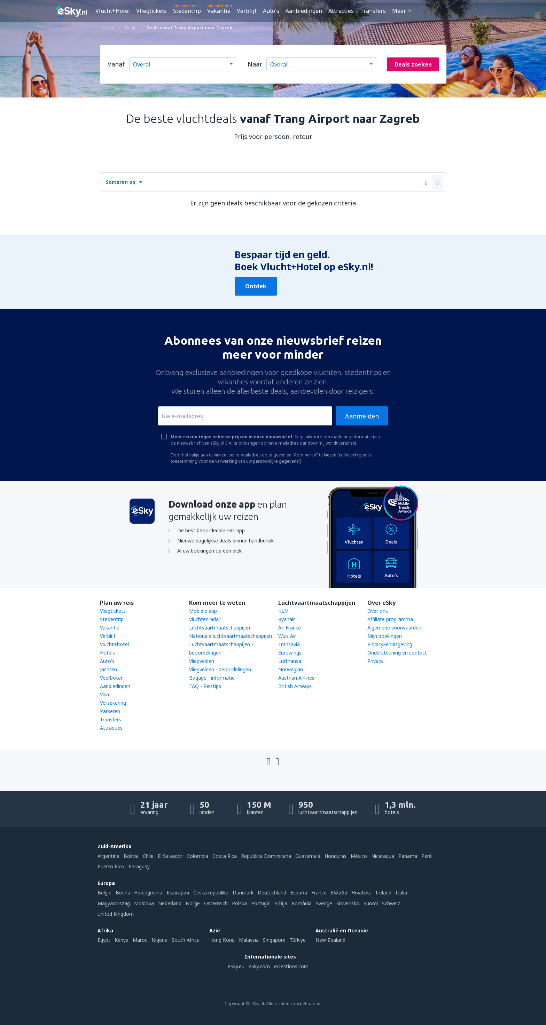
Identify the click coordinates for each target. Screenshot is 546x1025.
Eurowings (290, 652)
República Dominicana (266, 856)
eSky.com (259, 966)
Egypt (104, 940)
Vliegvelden (201, 661)
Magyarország (114, 903)
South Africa (186, 940)
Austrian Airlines (296, 677)
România (301, 903)
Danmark (243, 892)
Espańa (298, 892)
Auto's (271, 11)
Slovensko (347, 903)
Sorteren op (120, 182)
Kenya (121, 940)
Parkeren (110, 711)
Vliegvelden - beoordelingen (220, 669)
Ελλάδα (339, 892)
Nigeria (159, 940)
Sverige (324, 903)
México (359, 856)
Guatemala (307, 856)
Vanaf (116, 64)
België (104, 892)
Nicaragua (382, 856)
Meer (399, 11)
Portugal (261, 903)
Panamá (407, 856)
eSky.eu (236, 966)
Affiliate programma (390, 619)
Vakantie (219, 11)
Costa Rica (224, 856)
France (319, 892)
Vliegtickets (151, 11)
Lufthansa (289, 661)
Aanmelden (362, 416)
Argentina (108, 856)
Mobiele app (203, 611)
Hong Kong (222, 940)
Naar (255, 64)
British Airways (295, 686)
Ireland (383, 892)
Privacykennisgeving (389, 644)
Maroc (140, 940)
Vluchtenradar (204, 619)
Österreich (216, 903)
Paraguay (139, 866)
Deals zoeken (413, 64)
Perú (426, 856)
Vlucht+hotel (114, 644)
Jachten (108, 669)
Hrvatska (361, 892)
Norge (193, 903)
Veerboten (112, 677)
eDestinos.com (291, 966)
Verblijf (247, 11)
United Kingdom (116, 913)
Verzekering (113, 702)
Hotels (107, 652)
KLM (283, 611)
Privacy (375, 661)
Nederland (169, 903)
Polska (239, 903)
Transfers (373, 11)
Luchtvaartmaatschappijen (219, 627)
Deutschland (272, 892)
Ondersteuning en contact (397, 652)
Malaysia (249, 940)
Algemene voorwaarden (394, 627)
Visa (104, 694)
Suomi (371, 903)
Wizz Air (287, 636)
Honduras (335, 856)
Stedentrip (187, 11)
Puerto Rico (111, 866)
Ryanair (286, 619)
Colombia (197, 856)
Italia (401, 892)
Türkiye (298, 940)
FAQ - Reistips (205, 686)
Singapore (274, 940)
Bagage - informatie (212, 677)
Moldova (144, 903)
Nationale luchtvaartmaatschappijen (230, 636)
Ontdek (255, 286)
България (177, 892)
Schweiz (391, 903)
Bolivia (131, 856)
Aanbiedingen (304, 11)
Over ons (377, 611)
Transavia (289, 644)
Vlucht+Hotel (112, 11)
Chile (148, 856)
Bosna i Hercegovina (139, 892)
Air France (289, 627)
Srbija (281, 903)
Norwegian (290, 669)
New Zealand (330, 940)
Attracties (341, 11)
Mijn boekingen (384, 636)
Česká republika (210, 892)
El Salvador (170, 856)
